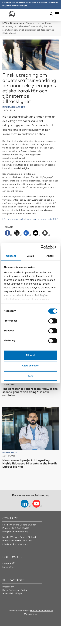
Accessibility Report (13, 593)
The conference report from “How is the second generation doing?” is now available (30, 392)
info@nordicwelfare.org (15, 531)
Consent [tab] (11, 256)
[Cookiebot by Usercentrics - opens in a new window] (43, 247)
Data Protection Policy (14, 590)
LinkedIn (7, 563)
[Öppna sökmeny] (51, 14)
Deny (31, 376)
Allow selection (30, 365)
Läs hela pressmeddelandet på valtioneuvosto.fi (28, 219)
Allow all (30, 355)
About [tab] (50, 256)
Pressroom (8, 586)
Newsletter (8, 566)
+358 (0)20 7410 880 (21, 540)
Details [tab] (30, 256)
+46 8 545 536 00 (19, 528)
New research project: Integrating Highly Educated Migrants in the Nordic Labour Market (29, 463)
